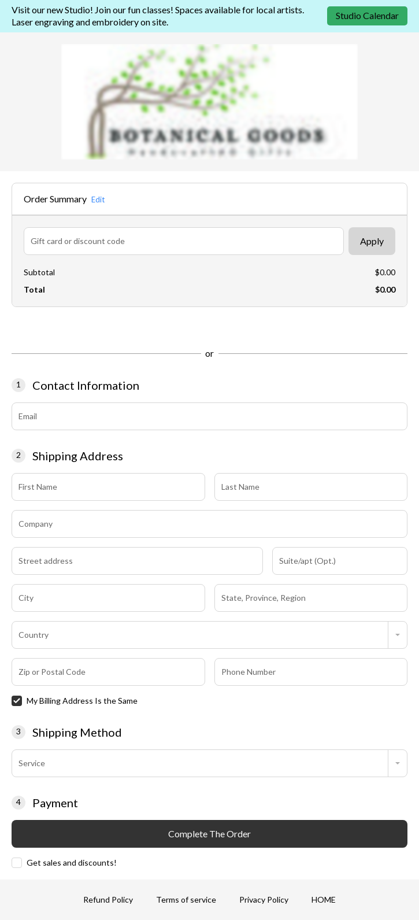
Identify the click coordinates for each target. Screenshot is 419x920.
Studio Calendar (367, 15)
